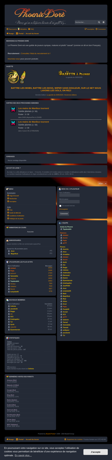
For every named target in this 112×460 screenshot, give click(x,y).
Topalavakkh (14, 281)
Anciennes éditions (70, 95)
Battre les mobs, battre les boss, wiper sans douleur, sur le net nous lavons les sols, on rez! (56, 89)
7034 (50, 286)
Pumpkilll (66, 309)
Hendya (12, 284)
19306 (50, 270)
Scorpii (65, 312)
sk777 (65, 243)
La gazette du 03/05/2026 (55, 95)
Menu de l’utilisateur (69, 189)
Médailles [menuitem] (23, 29)
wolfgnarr (66, 330)
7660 (50, 283)
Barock (12, 289)
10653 (50, 281)
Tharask (65, 327)
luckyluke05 (14, 292)
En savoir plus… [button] (23, 455)
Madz (64, 293)
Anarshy (66, 249)
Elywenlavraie (15, 329)
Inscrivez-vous (14, 59)
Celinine (13, 306)
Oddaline (13, 286)
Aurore (65, 238)
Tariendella (14, 276)
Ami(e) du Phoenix (66, 227)
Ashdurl (13, 268)
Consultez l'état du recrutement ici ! (36, 53)
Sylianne (66, 319)
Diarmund (66, 275)
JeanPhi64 (66, 286)
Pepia (12, 271)
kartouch (13, 273)
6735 (50, 291)
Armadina (66, 254)
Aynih (12, 324)
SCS (11, 316)
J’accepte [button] (95, 452)
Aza (64, 265)
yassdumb (14, 309)
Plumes (62, 247)
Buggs (12, 311)
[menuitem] (31, 29)
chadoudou (67, 273)
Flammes (63, 233)
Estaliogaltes (14, 319)
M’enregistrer (63, 209)
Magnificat (14, 254)
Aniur (64, 252)
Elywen (65, 278)
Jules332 (13, 327)
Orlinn (65, 301)
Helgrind (13, 278)
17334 (50, 273)
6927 (50, 288)
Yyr (11, 322)
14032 (50, 278)
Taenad (65, 322)
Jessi (12, 251)
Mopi (64, 299)
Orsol (64, 304)
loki (11, 314)
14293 (50, 275)
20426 (50, 268)
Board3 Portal (50, 434)
